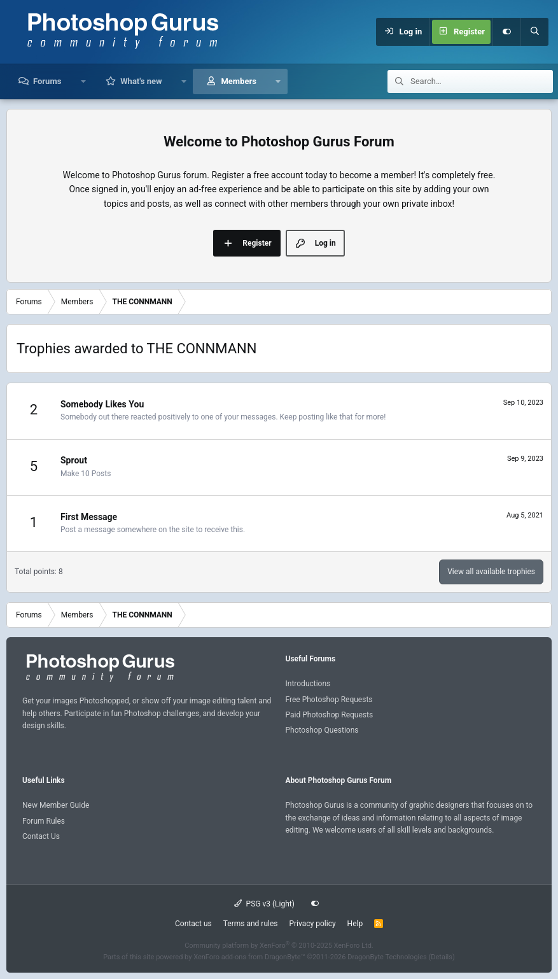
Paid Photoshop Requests (329, 714)
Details (441, 957)
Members (238, 81)
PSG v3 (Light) (264, 903)
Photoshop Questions (322, 730)
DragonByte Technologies (387, 957)
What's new (141, 81)
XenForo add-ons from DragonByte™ (249, 957)
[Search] (534, 32)
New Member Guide (55, 805)
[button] (83, 81)
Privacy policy (312, 923)
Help (355, 923)
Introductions (308, 683)
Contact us (193, 923)
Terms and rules (250, 923)
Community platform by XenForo (279, 945)
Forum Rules (43, 821)
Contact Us (41, 836)
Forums (47, 81)
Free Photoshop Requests (329, 699)
